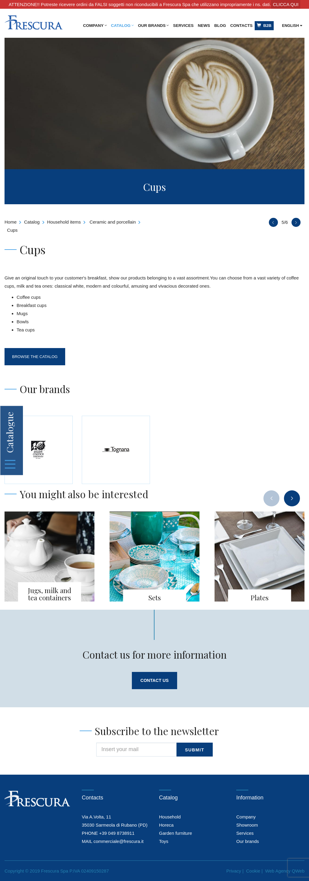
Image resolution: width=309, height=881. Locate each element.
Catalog (122, 25)
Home (11, 221)
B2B (264, 25)
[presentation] (271, 498)
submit (195, 750)
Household (170, 816)
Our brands (153, 25)
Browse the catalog (35, 356)
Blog (220, 25)
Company (95, 25)
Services (183, 25)
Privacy (233, 870)
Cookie (253, 870)
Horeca (166, 825)
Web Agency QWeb (284, 870)
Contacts (241, 25)
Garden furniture (175, 833)
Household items (64, 221)
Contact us (154, 680)
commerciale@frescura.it (119, 841)
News (204, 25)
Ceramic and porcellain (113, 221)
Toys (163, 841)
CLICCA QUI (285, 4)
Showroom (247, 825)
